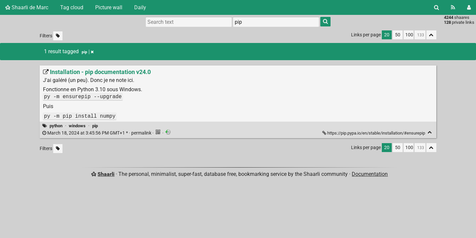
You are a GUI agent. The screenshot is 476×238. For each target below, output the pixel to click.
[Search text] (189, 22)
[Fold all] (431, 34)
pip (95, 125)
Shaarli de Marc (26, 7)
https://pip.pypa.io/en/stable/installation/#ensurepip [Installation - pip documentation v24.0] (374, 133)
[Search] (436, 7)
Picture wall (108, 7)
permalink (97, 133)
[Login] (469, 7)
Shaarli (106, 174)
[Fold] (430, 132)
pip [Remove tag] (88, 52)
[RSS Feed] (453, 7)
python (56, 125)
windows (77, 125)
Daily (140, 7)
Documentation (370, 174)
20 (386, 35)
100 (409, 35)
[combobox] (276, 22)
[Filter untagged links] (57, 35)
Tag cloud (71, 7)
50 (397, 35)
